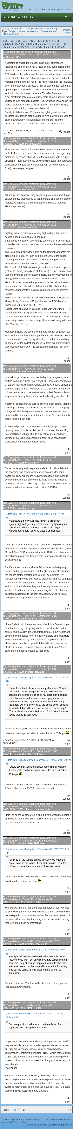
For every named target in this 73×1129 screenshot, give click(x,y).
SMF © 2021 (57, 1119)
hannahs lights (35, 618)
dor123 (16, 57)
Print (68, 1109)
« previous (66, 30)
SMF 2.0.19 (43, 1119)
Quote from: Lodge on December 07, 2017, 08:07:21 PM (35, 949)
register (68, 9)
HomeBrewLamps (37, 944)
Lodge (31, 508)
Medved (32, 227)
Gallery (25, 17)
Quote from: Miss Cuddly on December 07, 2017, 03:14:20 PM (38, 760)
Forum (8, 17)
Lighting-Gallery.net (12, 28)
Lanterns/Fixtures (34, 28)
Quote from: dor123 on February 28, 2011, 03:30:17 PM (35, 514)
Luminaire (33, 462)
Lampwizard (34, 143)
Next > (15, 1109)
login (58, 9)
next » (68, 32)
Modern (51, 28)
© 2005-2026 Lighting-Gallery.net (19, 1119)
